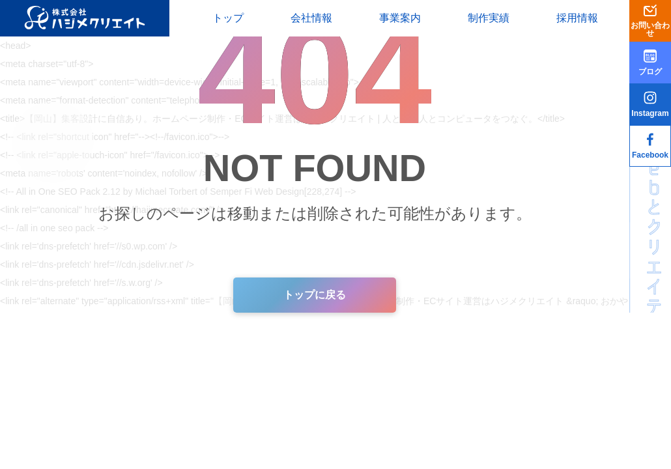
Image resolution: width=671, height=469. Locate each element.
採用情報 (577, 17)
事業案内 (400, 17)
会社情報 (311, 17)
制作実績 (488, 17)
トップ (228, 17)
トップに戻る (314, 294)
